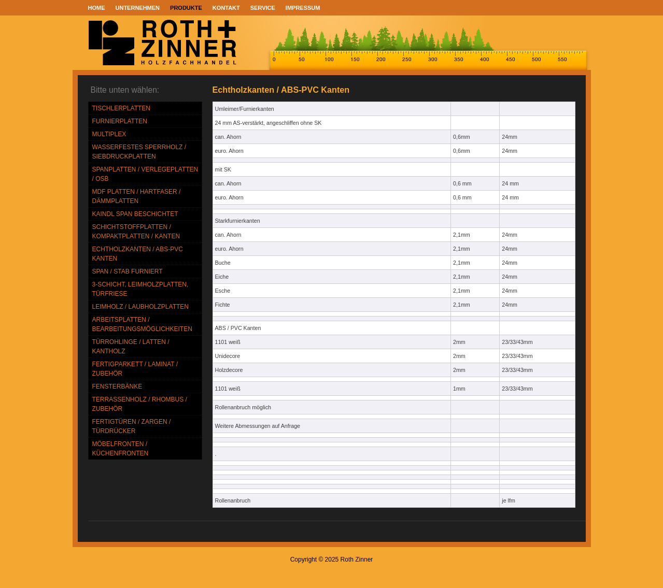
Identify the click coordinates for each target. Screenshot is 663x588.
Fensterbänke (117, 386)
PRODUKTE (186, 8)
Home (96, 8)
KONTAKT (226, 8)
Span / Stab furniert (127, 271)
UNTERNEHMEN (138, 8)
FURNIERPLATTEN (119, 121)
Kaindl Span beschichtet (135, 214)
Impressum (303, 8)
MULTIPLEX (109, 134)
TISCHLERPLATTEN (121, 108)
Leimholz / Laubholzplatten (140, 306)
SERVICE (262, 8)
